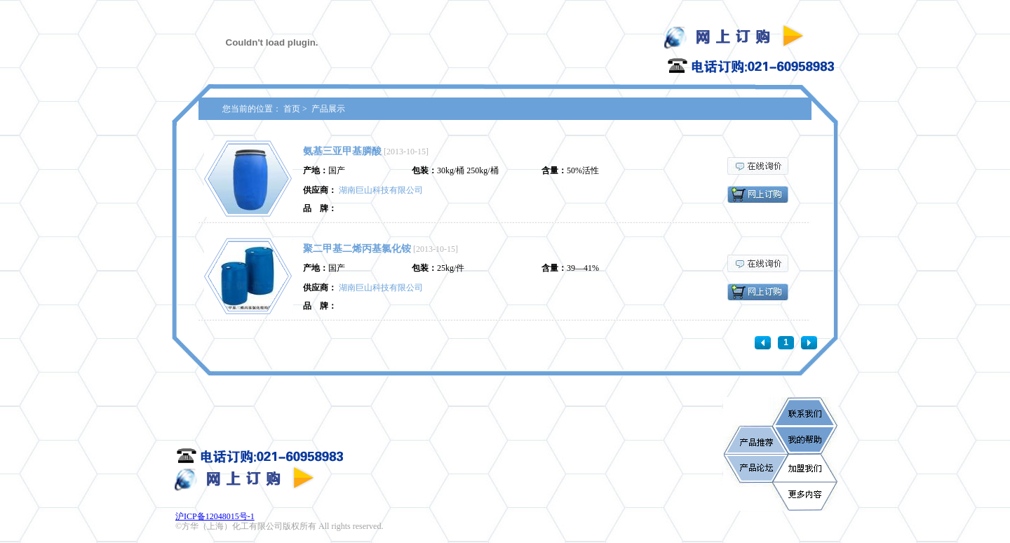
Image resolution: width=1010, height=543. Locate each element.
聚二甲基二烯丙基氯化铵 (357, 248)
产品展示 (328, 109)
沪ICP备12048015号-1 (215, 516)
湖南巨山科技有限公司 (381, 190)
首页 (291, 109)
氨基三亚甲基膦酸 (342, 151)
